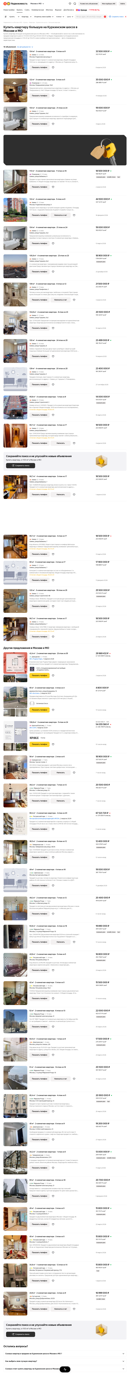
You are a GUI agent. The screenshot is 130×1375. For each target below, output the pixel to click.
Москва (32, 57)
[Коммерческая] (38, 10)
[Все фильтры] (5, 16)
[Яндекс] (5, 3)
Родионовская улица (42, 57)
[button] (75, 4)
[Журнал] (58, 10)
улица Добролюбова (42, 1298)
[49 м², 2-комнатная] (16, 881)
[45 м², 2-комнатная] (16, 1135)
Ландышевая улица (42, 85)
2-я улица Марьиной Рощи (44, 931)
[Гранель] (94, 10)
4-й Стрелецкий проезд (43, 1101)
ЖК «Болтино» (34, 693)
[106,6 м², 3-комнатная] (16, 737)
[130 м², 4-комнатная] (16, 352)
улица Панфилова (41, 289)
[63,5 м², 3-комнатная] (16, 1051)
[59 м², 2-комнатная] (16, 1192)
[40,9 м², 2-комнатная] (16, 966)
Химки (31, 113)
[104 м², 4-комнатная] (16, 120)
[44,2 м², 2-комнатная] (16, 1164)
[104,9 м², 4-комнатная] (16, 324)
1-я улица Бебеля (41, 1214)
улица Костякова (41, 1044)
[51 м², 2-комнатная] (16, 1079)
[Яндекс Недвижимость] (17, 3)
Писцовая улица (41, 960)
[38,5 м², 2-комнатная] (16, 853)
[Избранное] (70, 4)
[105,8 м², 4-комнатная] (16, 267)
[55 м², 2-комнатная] (16, 703)
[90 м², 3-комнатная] (16, 574)
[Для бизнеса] (69, 10)
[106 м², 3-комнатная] (16, 296)
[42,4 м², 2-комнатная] (16, 668)
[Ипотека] (49, 10)
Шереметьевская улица (43, 1016)
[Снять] (27, 10)
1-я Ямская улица (41, 790)
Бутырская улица (41, 875)
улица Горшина (40, 113)
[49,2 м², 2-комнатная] (16, 797)
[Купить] (20, 10)
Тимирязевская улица (43, 847)
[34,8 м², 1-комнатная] (16, 1276)
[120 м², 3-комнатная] (16, 602)
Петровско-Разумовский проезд (46, 1270)
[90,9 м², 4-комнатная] (16, 409)
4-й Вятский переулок (43, 1129)
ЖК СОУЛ (32, 728)
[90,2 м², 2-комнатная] (16, 825)
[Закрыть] (126, 17)
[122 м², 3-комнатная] (16, 91)
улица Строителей (41, 402)
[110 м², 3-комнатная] (16, 183)
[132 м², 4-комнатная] (16, 211)
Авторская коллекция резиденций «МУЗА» (44, 818)
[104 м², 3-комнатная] (16, 63)
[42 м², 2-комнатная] (16, 994)
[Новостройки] (9, 10)
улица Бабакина (40, 176)
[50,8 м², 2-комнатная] (16, 938)
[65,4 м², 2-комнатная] (16, 1107)
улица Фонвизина (41, 1157)
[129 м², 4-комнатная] (16, 380)
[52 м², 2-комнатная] (16, 1022)
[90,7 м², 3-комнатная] (16, 437)
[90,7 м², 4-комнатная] (16, 488)
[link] (123, 4)
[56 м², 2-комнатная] (16, 768)
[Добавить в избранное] (53, 67)
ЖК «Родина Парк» (36, 659)
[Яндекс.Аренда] (81, 10)
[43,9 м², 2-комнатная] (16, 1304)
